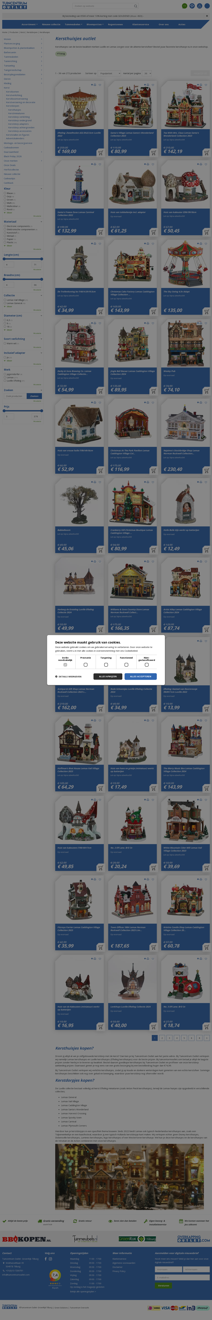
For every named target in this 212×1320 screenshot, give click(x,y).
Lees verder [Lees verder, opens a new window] (145, 650)
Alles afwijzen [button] (108, 676)
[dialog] (106, 660)
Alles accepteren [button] (140, 676)
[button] (68, 676)
